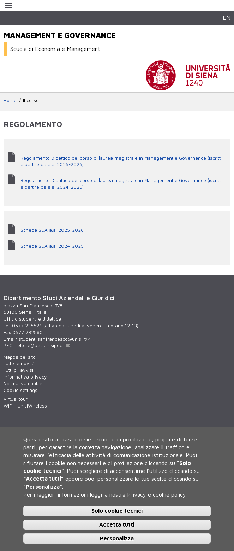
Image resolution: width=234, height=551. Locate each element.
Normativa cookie (23, 383)
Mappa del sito (20, 357)
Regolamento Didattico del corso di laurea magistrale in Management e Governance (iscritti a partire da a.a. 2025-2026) (121, 161)
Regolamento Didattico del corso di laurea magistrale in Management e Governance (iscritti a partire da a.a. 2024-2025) (121, 183)
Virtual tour (16, 399)
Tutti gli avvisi (18, 370)
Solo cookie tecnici (117, 511)
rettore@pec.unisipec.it (43, 345)
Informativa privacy (25, 377)
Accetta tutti (116, 524)
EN (226, 17)
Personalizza (117, 538)
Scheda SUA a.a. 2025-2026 (52, 230)
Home (10, 100)
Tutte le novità (19, 363)
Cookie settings (20, 390)
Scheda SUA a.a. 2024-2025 (52, 246)
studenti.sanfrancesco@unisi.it (54, 339)
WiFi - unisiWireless (25, 406)
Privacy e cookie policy (156, 494)
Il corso (31, 100)
